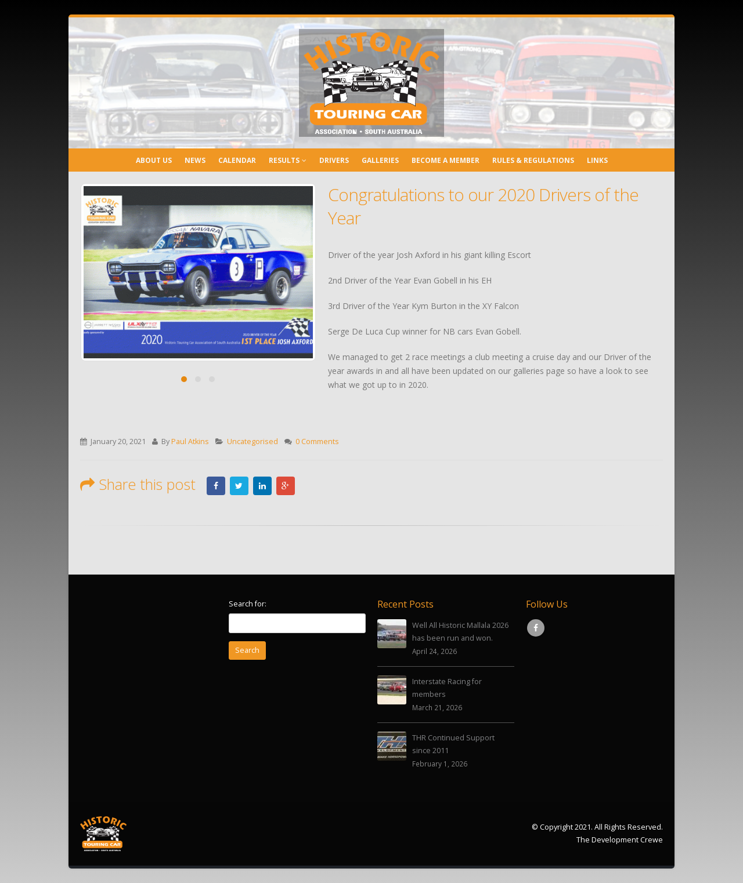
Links (597, 160)
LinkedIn (262, 486)
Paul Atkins (190, 441)
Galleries (380, 160)
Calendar (237, 160)
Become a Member (445, 160)
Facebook (216, 486)
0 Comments (317, 441)
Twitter (239, 486)
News (195, 160)
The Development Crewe (619, 840)
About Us (154, 160)
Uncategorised (252, 441)
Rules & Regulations (533, 160)
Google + (285, 486)
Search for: (247, 604)
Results (284, 160)
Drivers (334, 160)
